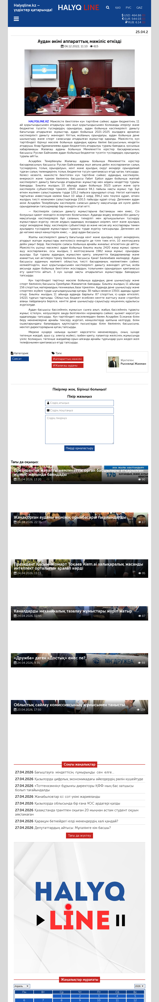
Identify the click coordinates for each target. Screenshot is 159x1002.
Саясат (17, 358)
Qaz (139, 7)
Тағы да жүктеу (79, 841)
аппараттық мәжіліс (68, 359)
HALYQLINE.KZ (38, 121)
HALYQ (78, 7)
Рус (128, 7)
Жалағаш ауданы (66, 365)
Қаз (118, 7)
